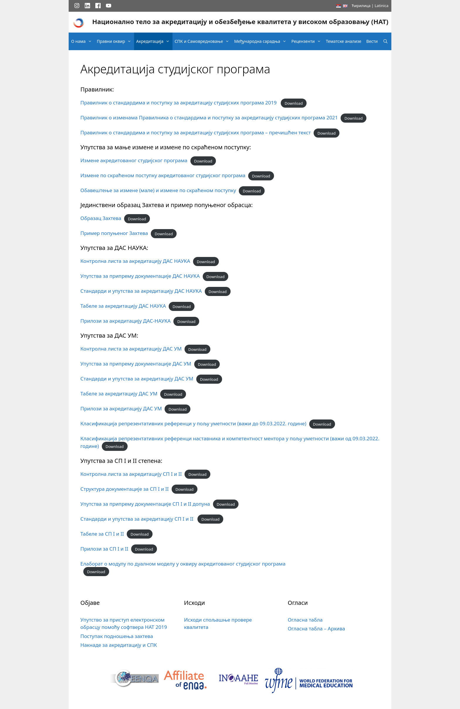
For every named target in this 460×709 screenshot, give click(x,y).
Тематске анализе (343, 41)
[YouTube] (108, 5)
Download (294, 103)
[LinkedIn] (87, 5)
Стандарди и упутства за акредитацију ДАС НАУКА (141, 290)
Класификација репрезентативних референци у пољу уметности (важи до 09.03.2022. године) (193, 423)
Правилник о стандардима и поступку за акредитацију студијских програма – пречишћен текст (195, 132)
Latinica (381, 5)
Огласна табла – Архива (316, 628)
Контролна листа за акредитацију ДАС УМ (131, 348)
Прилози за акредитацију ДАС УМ (121, 408)
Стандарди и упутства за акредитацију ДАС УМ (136, 378)
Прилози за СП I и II (104, 548)
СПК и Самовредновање (203, 41)
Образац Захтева (100, 218)
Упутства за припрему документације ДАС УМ (135, 363)
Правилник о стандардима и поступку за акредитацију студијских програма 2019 (179, 102)
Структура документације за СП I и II (124, 488)
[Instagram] (77, 5)
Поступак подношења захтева (116, 636)
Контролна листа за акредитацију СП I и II (131, 474)
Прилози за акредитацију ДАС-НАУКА (125, 320)
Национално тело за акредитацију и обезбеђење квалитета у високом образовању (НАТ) (240, 21)
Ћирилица (361, 5)
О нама (83, 41)
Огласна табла (305, 619)
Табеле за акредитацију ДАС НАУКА (123, 305)
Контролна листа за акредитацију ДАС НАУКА (135, 261)
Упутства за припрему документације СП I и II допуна (145, 503)
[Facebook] (98, 5)
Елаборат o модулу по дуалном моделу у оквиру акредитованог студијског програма (182, 563)
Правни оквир (115, 41)
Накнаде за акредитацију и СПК (118, 645)
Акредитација (154, 41)
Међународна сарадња (261, 41)
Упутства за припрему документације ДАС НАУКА (140, 276)
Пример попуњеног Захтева (114, 233)
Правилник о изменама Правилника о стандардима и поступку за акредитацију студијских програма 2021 (209, 117)
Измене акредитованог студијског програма (133, 160)
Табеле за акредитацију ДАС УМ (119, 393)
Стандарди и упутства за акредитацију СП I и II (137, 518)
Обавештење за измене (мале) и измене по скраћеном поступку (158, 190)
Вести (372, 41)
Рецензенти (307, 41)
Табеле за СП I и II (102, 533)
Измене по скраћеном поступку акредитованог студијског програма (163, 175)
